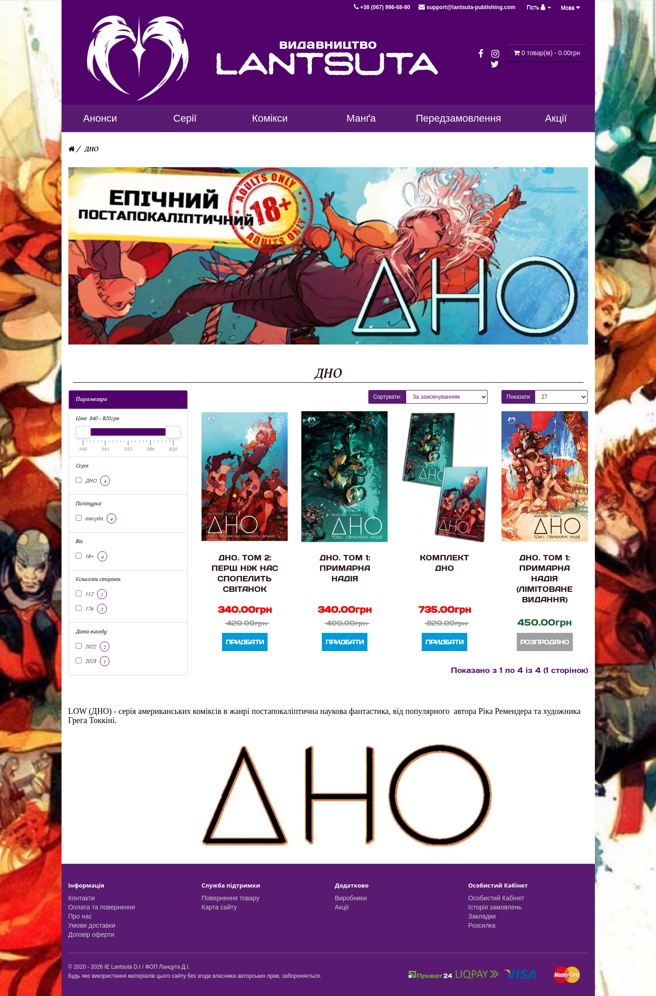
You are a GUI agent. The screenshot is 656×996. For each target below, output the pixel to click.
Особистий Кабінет (496, 898)
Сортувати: (387, 397)
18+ (91, 556)
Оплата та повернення (101, 907)
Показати (518, 397)
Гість (539, 7)
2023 (92, 661)
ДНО (91, 149)
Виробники (351, 898)
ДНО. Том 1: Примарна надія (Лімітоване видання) (545, 578)
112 (91, 594)
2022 (92, 647)
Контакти (81, 898)
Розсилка (482, 925)
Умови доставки (91, 925)
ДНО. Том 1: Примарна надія (345, 568)
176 (91, 609)
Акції (342, 907)
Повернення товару (230, 898)
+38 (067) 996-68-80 (383, 7)
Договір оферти (91, 934)
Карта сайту (219, 907)
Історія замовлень (495, 907)
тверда (96, 518)
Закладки (482, 916)
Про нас (80, 916)
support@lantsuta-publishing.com (466, 7)
